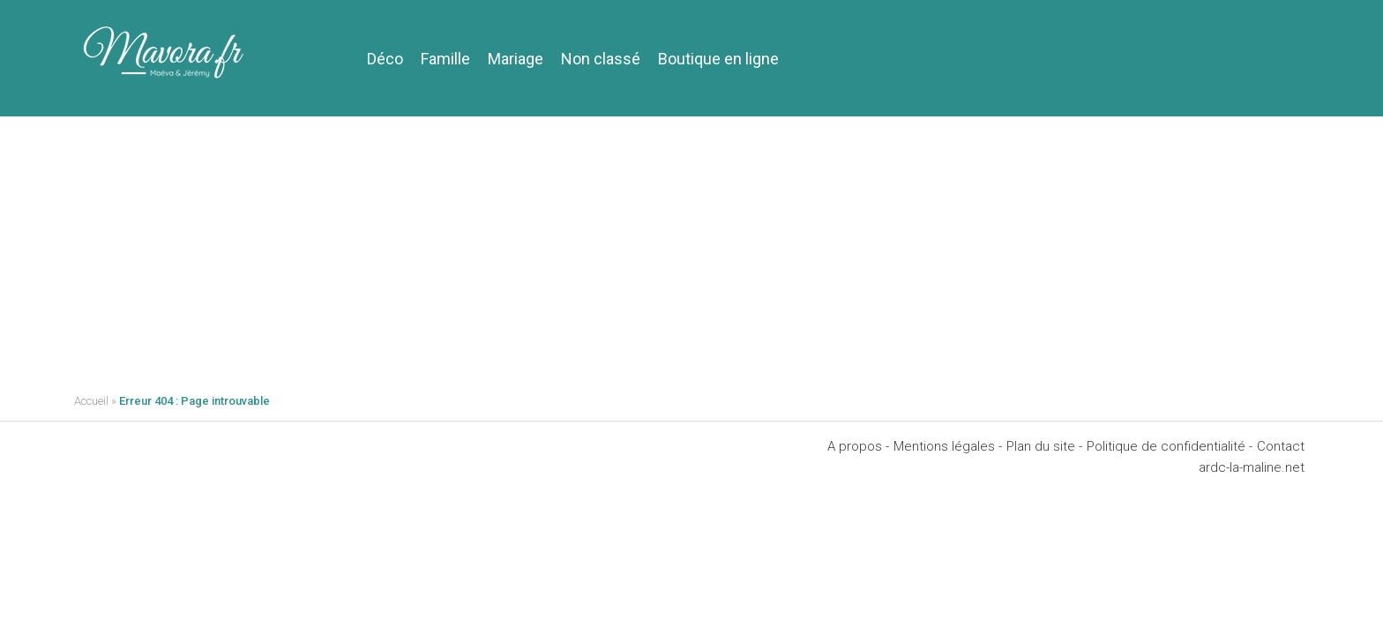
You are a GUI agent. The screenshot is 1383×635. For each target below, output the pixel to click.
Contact (1281, 446)
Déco (385, 58)
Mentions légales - (947, 446)
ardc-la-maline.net (1252, 467)
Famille (445, 58)
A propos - (858, 446)
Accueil (91, 400)
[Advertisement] (691, 248)
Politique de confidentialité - (1169, 446)
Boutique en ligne (718, 58)
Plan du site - (1044, 446)
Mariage (515, 58)
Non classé (600, 58)
